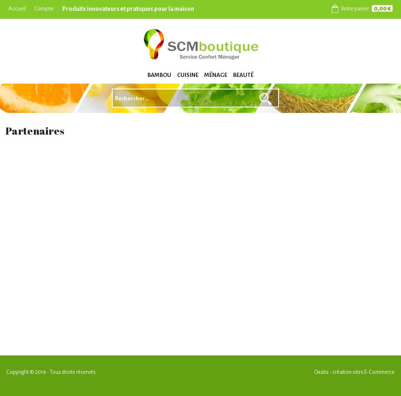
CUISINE (187, 75)
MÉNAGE (215, 75)
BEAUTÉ (243, 75)
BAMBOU (159, 75)
